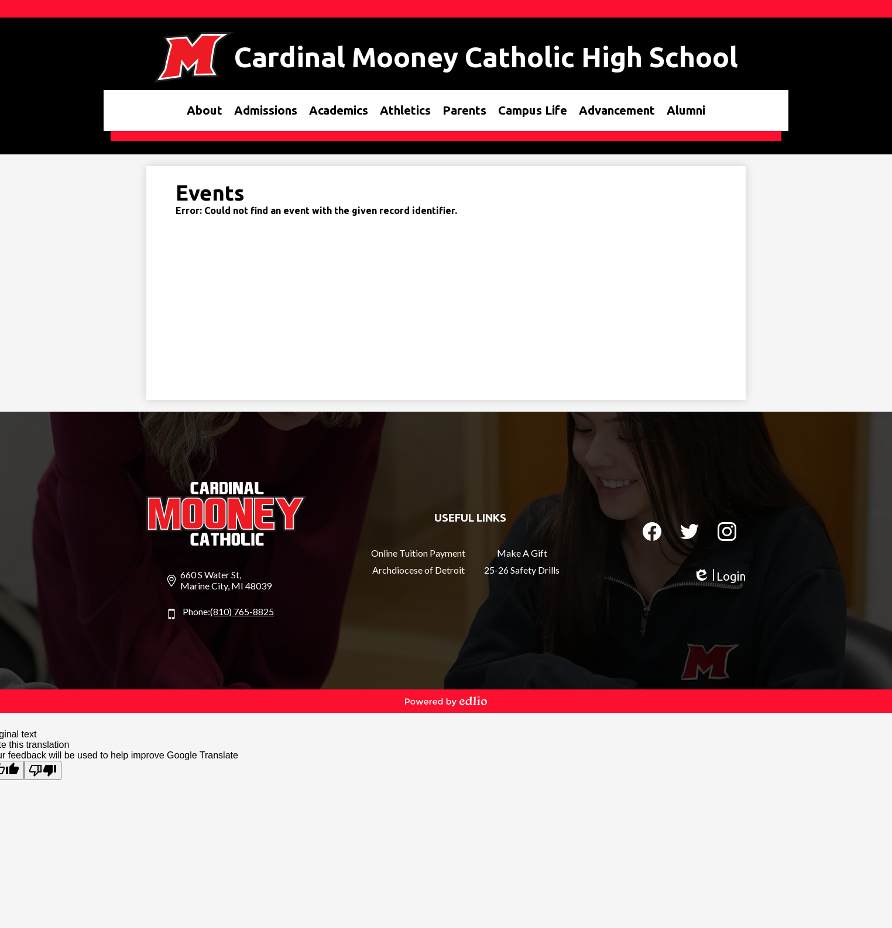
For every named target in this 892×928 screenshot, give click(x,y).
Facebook (652, 534)
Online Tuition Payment (418, 552)
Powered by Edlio (446, 701)
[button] (204, 110)
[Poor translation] (42, 770)
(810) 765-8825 (242, 611)
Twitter (689, 534)
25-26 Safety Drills (522, 569)
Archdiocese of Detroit (418, 569)
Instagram (727, 534)
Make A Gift (522, 552)
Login (719, 576)
